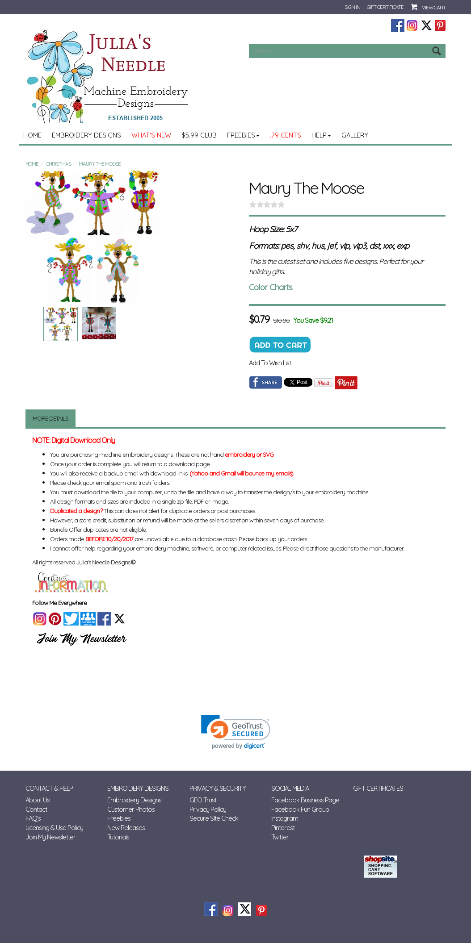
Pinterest (282, 827)
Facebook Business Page (305, 800)
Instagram (284, 818)
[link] (236, 732)
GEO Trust (202, 800)
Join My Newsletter (50, 837)
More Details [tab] (50, 418)
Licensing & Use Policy (54, 827)
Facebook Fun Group (300, 809)
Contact (36, 809)
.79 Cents (285, 135)
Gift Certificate (385, 7)
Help (321, 135)
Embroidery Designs (86, 135)
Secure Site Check (213, 818)
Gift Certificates (378, 788)
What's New (151, 135)
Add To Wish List (270, 363)
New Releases (126, 827)
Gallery (354, 135)
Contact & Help (49, 788)
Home (32, 135)
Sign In (352, 7)
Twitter (280, 837)
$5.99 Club (199, 135)
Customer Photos (131, 809)
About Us (37, 800)
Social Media (290, 788)
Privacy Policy (207, 809)
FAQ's (33, 818)
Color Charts (270, 287)
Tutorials (118, 837)
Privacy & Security (217, 788)
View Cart (434, 7)
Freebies (243, 135)
